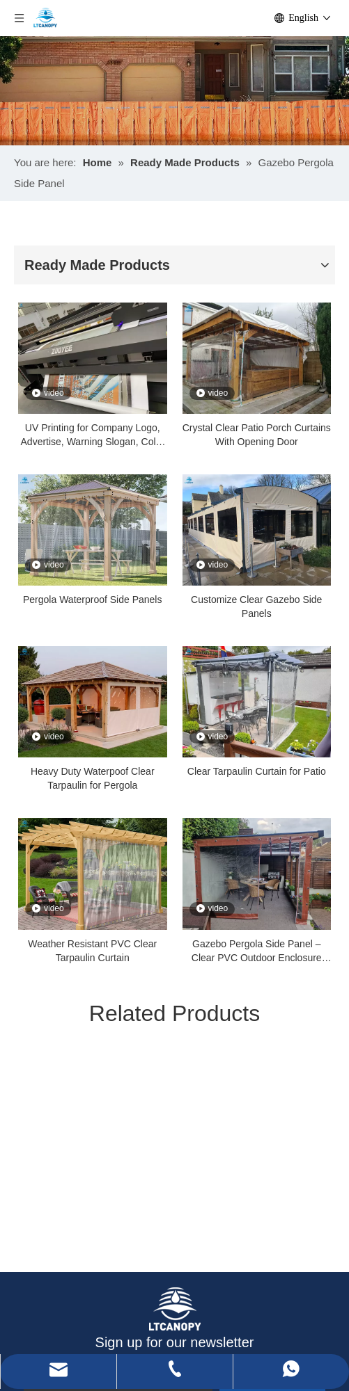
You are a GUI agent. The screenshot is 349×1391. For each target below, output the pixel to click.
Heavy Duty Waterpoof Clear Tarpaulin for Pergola (93, 778)
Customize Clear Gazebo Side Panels (256, 606)
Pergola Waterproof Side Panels (92, 599)
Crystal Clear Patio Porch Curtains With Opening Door (257, 434)
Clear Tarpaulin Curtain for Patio (256, 771)
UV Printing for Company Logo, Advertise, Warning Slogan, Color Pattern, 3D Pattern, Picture (92, 435)
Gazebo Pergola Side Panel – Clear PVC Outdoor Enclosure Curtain (257, 951)
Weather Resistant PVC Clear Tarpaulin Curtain (92, 950)
